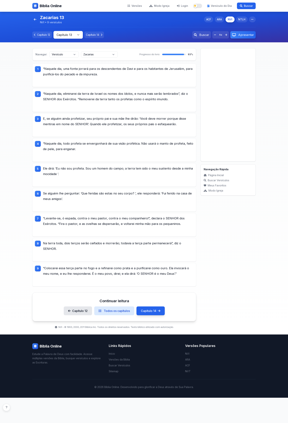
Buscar (246, 5)
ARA (219, 19)
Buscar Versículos (216, 180)
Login (182, 5)
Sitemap (113, 396)
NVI (230, 19)
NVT (188, 396)
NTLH (241, 19)
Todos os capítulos (114, 336)
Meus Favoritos (215, 185)
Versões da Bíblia (119, 384)
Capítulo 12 (78, 336)
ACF (208, 19)
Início (112, 378)
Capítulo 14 (150, 336)
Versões (134, 5)
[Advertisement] (228, 105)
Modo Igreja (159, 5)
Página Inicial (214, 175)
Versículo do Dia (219, 5)
